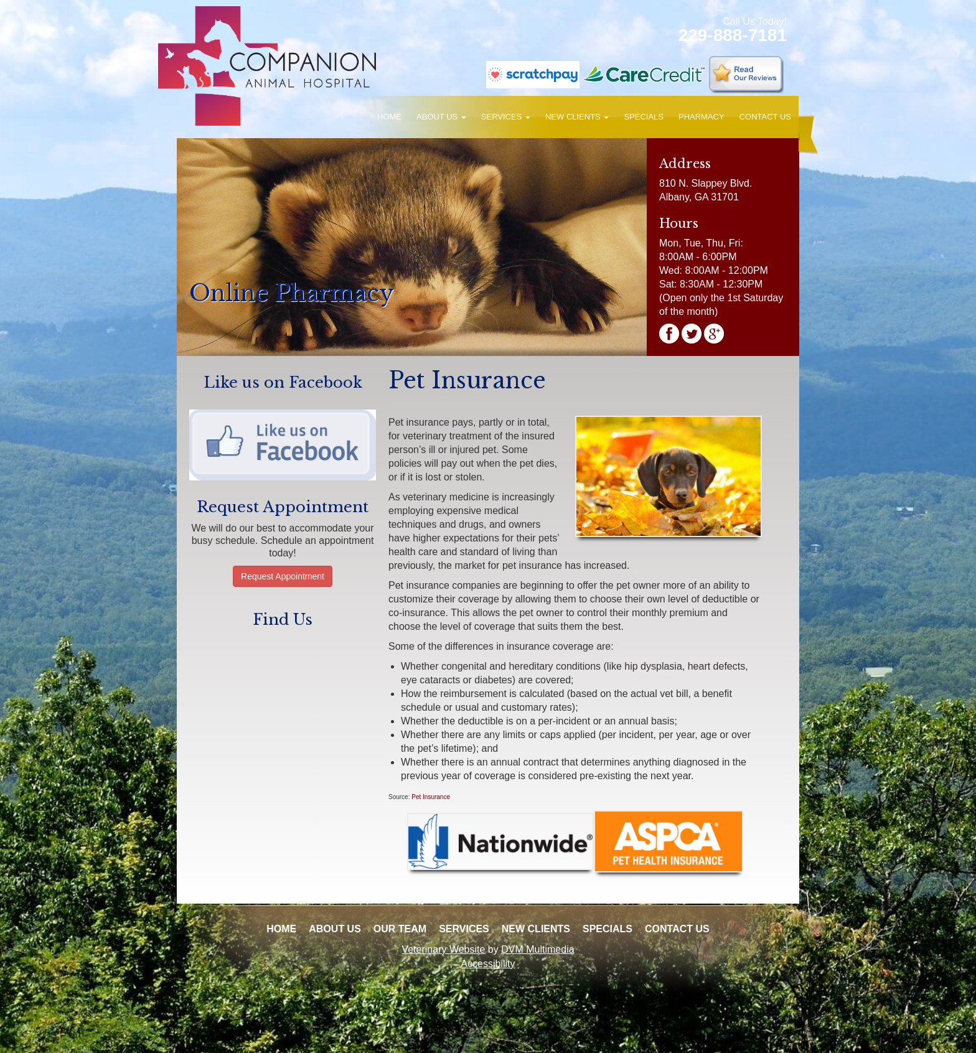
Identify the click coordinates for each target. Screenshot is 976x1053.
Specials (644, 116)
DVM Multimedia (537, 949)
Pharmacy (701, 116)
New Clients (577, 116)
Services (505, 116)
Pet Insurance (430, 796)
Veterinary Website (443, 949)
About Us (441, 116)
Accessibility (488, 963)
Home (389, 116)
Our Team (399, 929)
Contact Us (765, 116)
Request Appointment (282, 576)
